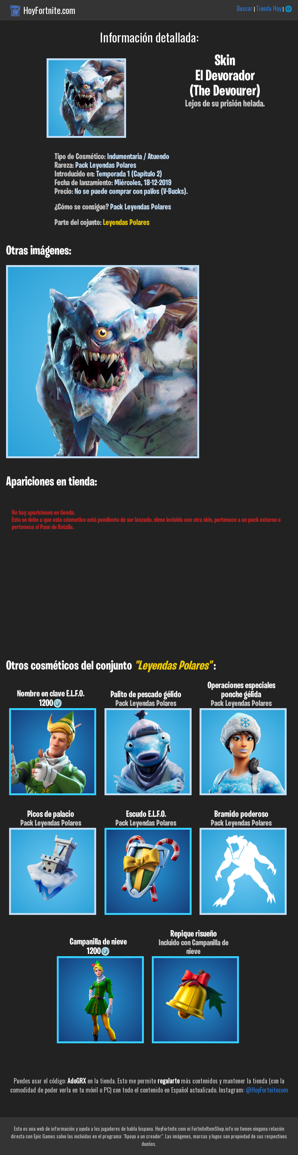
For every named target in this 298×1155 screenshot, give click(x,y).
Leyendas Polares (126, 223)
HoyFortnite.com (49, 10)
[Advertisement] (149, 595)
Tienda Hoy (268, 8)
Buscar (245, 8)
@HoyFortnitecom (267, 1089)
